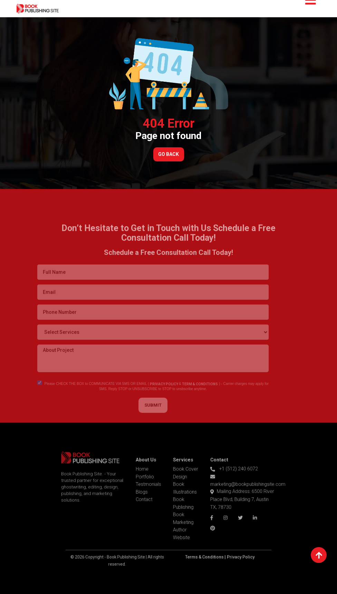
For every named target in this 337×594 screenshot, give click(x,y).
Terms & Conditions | (200, 550)
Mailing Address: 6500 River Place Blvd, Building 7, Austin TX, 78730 (232, 500)
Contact (147, 500)
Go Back (168, 154)
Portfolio (148, 480)
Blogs (145, 494)
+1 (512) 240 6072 (225, 474)
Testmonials (151, 487)
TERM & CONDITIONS (191, 393)
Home (145, 474)
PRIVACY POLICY (155, 393)
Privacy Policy (231, 550)
